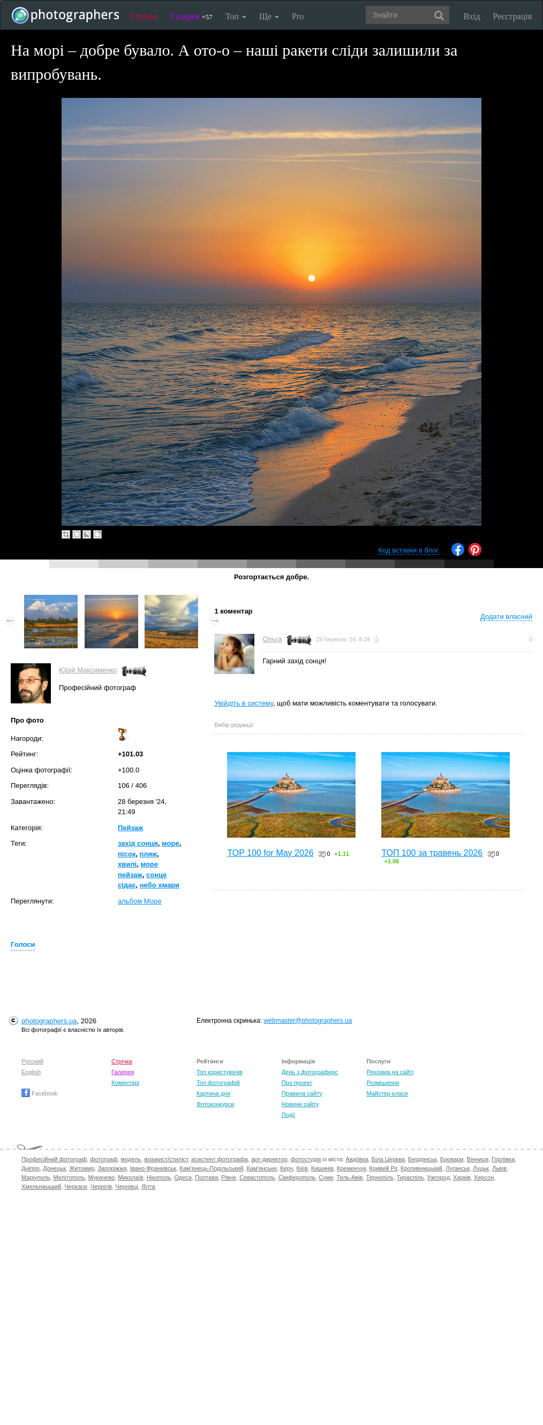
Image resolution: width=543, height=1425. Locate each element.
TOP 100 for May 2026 (270, 852)
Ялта (148, 1186)
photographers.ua (49, 1021)
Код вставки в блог (408, 550)
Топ (235, 16)
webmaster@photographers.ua (307, 1020)
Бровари (452, 1159)
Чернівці (126, 1186)
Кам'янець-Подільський (211, 1168)
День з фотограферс (310, 1072)
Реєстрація (512, 16)
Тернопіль (380, 1177)
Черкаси (75, 1186)
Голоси (23, 944)
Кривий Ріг (383, 1168)
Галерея (192, 16)
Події (289, 1115)
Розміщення (382, 1082)
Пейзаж (130, 828)
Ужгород (438, 1177)
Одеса (182, 1177)
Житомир (81, 1168)
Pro (298, 16)
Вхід (472, 16)
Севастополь (257, 1177)
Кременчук (351, 1168)
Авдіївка (357, 1159)
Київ (301, 1168)
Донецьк (54, 1168)
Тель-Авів (349, 1177)
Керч (286, 1168)
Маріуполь (35, 1177)
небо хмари (159, 885)
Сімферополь (296, 1177)
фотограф (103, 1159)
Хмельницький (41, 1186)
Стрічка (144, 16)
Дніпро (30, 1168)
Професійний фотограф (54, 1159)
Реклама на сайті (389, 1072)
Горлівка (503, 1159)
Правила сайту (302, 1093)
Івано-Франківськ (153, 1168)
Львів (499, 1168)
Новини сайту (300, 1104)
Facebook (39, 1093)
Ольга (272, 639)
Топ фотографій (218, 1082)
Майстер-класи (387, 1093)
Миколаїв (131, 1177)
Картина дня (213, 1093)
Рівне (228, 1177)
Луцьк (481, 1168)
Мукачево (101, 1177)
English (31, 1072)
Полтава (206, 1177)
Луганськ (458, 1168)
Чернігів (101, 1186)
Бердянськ (422, 1159)
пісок (126, 854)
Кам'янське (262, 1168)
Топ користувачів (220, 1072)
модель (131, 1159)
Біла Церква (388, 1159)
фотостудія (306, 1159)
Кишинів (322, 1168)
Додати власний (506, 616)
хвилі (127, 864)
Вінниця (477, 1159)
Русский (32, 1061)
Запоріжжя (111, 1168)
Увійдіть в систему (243, 703)
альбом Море (139, 901)
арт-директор (269, 1159)
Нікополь (159, 1177)
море (170, 843)
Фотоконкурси (215, 1104)
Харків (462, 1177)
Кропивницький (421, 1168)
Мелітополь (69, 1177)
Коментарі (125, 1082)
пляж (148, 854)
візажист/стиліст (165, 1159)
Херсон (484, 1177)
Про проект (297, 1082)
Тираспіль (410, 1177)
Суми (326, 1177)
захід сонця (138, 843)
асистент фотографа (219, 1159)
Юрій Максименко (88, 670)
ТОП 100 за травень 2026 (431, 852)
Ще (269, 16)
